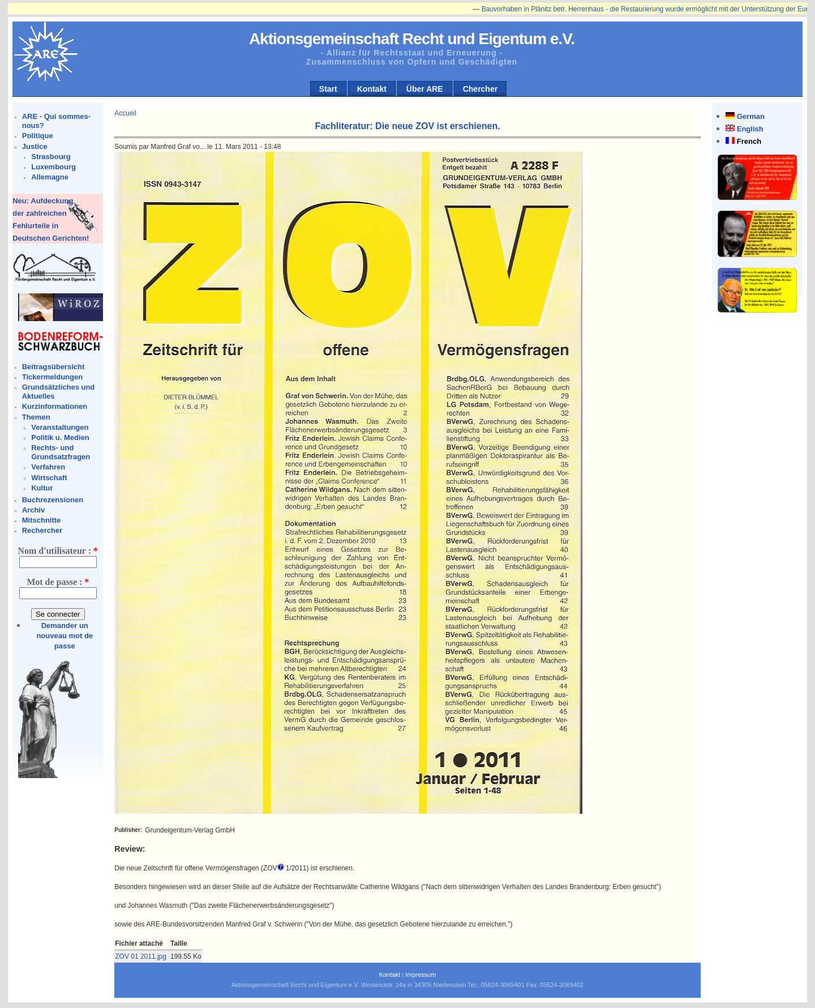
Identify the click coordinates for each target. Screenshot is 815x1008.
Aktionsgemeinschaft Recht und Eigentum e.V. (411, 39)
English (750, 129)
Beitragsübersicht (53, 366)
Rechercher (42, 530)
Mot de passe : (58, 582)
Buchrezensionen (52, 500)
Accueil (125, 113)
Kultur (42, 488)
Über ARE (424, 88)
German (751, 116)
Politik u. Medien (60, 437)
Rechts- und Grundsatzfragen (60, 452)
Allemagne (49, 177)
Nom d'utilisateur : (57, 551)
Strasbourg (50, 156)
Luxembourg (53, 167)
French (749, 141)
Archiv (33, 510)
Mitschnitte (41, 520)
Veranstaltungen (59, 427)
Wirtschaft (49, 477)
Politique (37, 135)
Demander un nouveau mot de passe (64, 635)
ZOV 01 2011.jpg (140, 956)
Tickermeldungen (52, 377)
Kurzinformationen (55, 406)
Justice (35, 146)
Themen (36, 417)
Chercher (480, 88)
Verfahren (48, 467)
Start (328, 88)
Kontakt (372, 88)
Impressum (420, 974)
